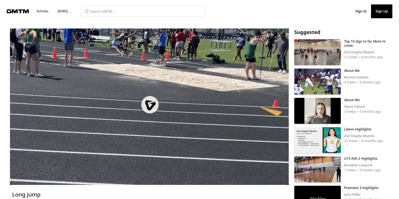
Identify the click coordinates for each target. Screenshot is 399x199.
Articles (42, 11)
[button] (150, 104)
